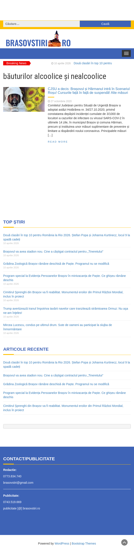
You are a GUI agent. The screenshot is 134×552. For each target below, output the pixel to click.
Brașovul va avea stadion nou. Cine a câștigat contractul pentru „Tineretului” (53, 251)
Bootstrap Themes (84, 543)
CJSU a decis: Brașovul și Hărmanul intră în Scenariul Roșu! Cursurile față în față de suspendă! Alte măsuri (89, 90)
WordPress (62, 543)
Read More (58, 141)
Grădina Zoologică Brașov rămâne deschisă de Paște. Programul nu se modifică (56, 263)
